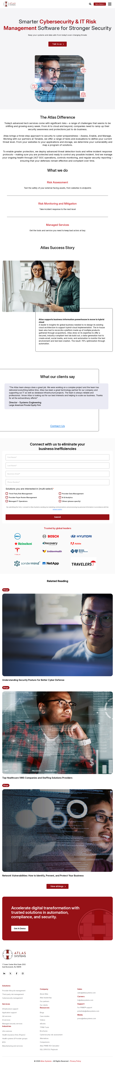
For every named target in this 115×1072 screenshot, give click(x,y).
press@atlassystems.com (86, 1019)
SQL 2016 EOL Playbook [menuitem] (49, 1050)
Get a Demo (99, 4)
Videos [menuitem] (42, 1021)
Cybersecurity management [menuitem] (12, 999)
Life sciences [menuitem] (7, 1032)
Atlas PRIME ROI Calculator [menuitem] (49, 1046)
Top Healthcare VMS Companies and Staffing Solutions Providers (37, 778)
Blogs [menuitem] (42, 1013)
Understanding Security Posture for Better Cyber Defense (33, 680)
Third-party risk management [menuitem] (13, 995)
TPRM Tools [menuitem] (44, 1028)
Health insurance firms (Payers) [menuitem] (13, 1035)
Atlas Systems (46, 1062)
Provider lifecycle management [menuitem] (13, 991)
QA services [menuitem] (6, 1017)
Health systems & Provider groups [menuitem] (14, 1039)
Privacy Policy (75, 1062)
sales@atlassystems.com (86, 993)
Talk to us (57, 44)
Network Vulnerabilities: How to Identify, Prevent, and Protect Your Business (43, 876)
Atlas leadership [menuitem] (46, 998)
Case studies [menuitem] (44, 1017)
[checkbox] (57, 498)
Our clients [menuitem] (44, 1006)
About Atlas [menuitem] (44, 995)
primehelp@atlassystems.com (88, 1012)
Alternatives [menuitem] (44, 1039)
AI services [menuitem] (6, 1021)
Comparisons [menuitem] (45, 1043)
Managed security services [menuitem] (12, 1024)
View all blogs (56, 887)
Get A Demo (20, 929)
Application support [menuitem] (9, 1013)
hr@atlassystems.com (85, 1001)
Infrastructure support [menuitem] (10, 1009)
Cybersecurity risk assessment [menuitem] (51, 1035)
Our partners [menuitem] (44, 1002)
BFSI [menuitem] (4, 1043)
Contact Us (57, 426)
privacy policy (57, 509)
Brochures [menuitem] (44, 1032)
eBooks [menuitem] (43, 1024)
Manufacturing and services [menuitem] (12, 1046)
